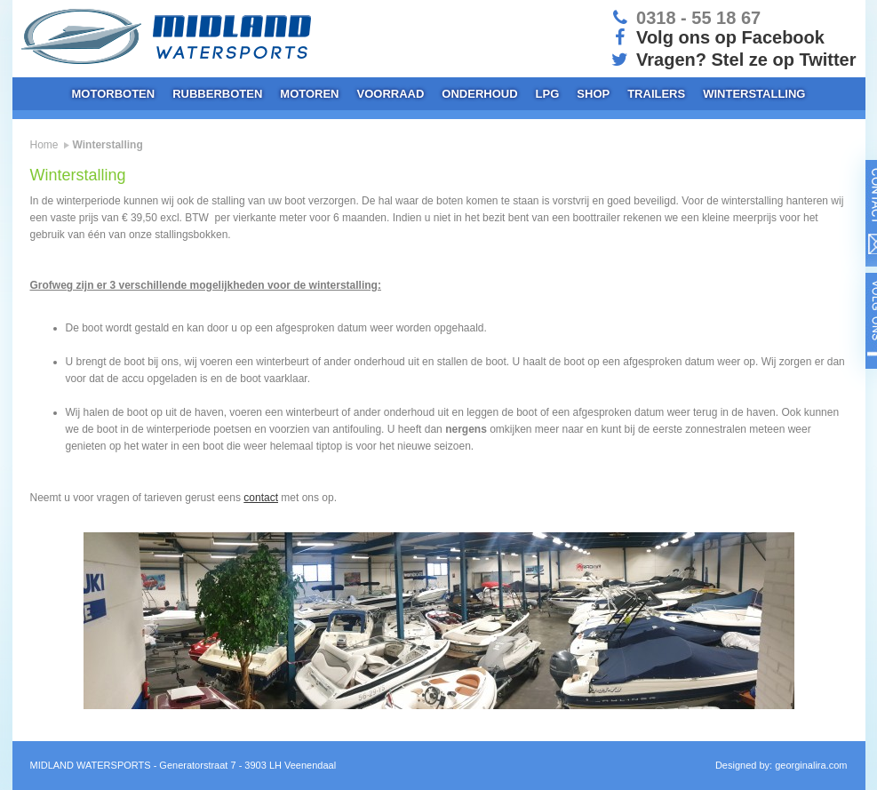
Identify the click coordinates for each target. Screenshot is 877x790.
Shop (593, 93)
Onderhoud (479, 93)
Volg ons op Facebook (717, 37)
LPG (548, 93)
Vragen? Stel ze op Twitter (733, 59)
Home (44, 145)
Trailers (656, 93)
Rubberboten (217, 93)
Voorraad (391, 93)
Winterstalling (754, 93)
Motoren (309, 93)
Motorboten (113, 93)
